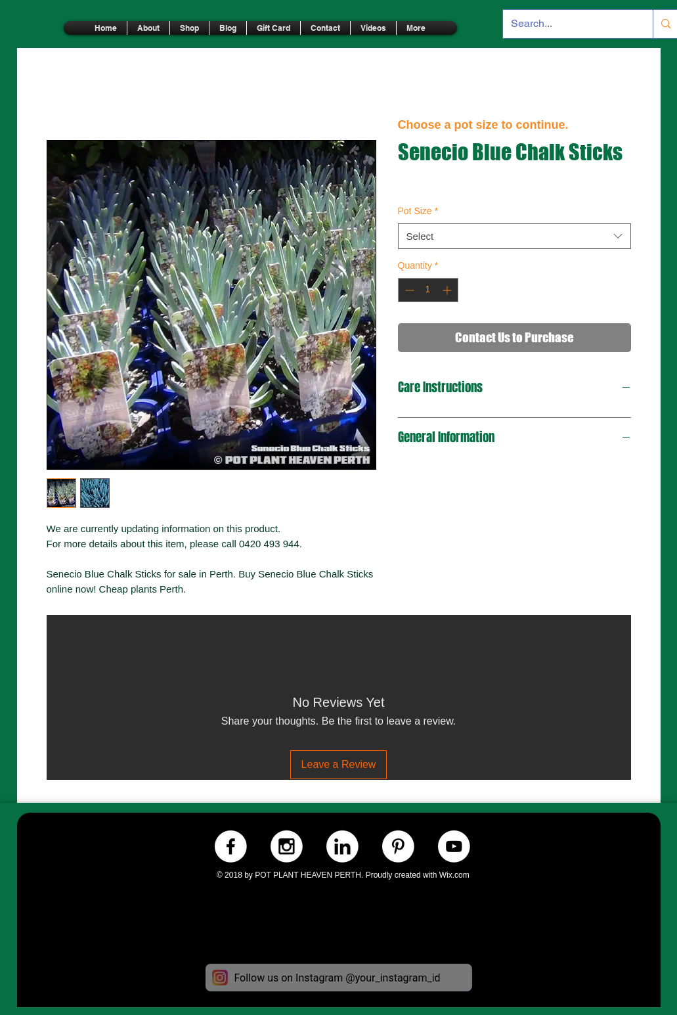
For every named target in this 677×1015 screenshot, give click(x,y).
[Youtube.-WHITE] (454, 846)
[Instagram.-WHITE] (286, 846)
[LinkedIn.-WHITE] (342, 846)
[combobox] (514, 236)
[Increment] (448, 290)
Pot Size (418, 211)
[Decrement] (408, 290)
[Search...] (568, 24)
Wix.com (454, 875)
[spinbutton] (428, 290)
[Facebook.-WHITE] (231, 846)
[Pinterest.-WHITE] (398, 846)
